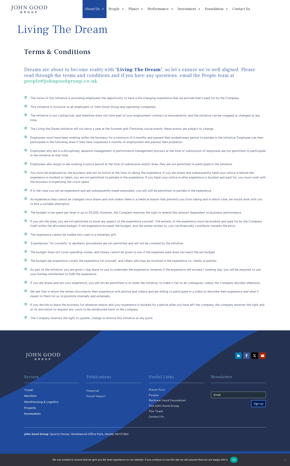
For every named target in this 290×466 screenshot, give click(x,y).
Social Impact (96, 396)
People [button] (116, 9)
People (154, 395)
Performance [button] (161, 9)
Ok (234, 459)
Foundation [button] (216, 9)
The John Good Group (164, 406)
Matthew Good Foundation (167, 400)
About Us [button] (95, 9)
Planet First (157, 390)
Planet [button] (136, 9)
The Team (156, 411)
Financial (92, 391)
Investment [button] (189, 9)
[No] (285, 460)
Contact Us (241, 9)
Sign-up (258, 404)
